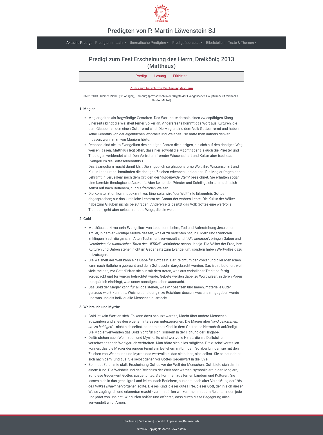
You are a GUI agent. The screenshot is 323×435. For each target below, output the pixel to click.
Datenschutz (191, 421)
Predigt (141, 76)
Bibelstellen (215, 43)
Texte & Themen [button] (241, 43)
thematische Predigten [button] (148, 43)
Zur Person (145, 421)
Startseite (129, 421)
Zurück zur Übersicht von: (161, 88)
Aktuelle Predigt (79, 42)
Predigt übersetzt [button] (186, 43)
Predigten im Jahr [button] (109, 43)
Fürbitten (180, 76)
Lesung (160, 76)
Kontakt (160, 421)
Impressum (174, 421)
